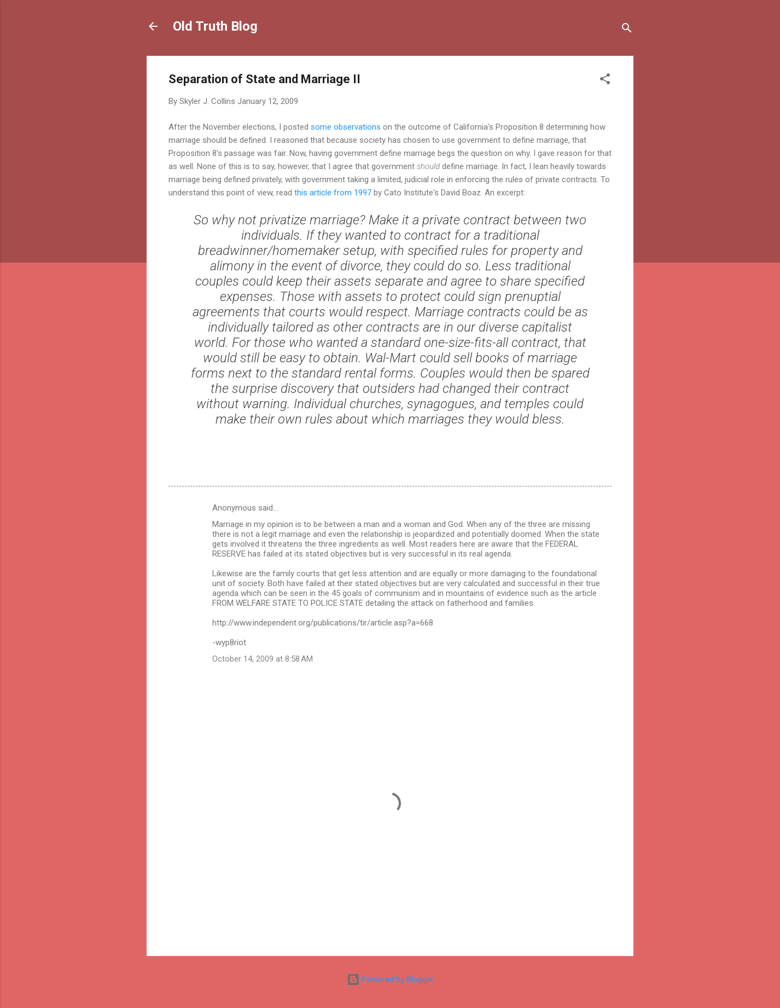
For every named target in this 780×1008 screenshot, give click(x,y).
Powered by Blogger (390, 979)
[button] (605, 80)
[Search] (626, 30)
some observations (346, 127)
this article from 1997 (332, 193)
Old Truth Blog (215, 26)
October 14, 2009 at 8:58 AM (262, 659)
